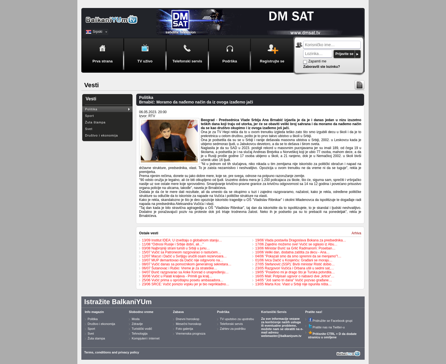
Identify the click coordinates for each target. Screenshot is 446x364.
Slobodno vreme (141, 312)
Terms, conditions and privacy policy (111, 352)
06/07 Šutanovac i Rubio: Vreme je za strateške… (179, 268)
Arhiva (356, 233)
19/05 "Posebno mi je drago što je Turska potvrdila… (295, 272)
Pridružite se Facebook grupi (330, 320)
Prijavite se (344, 54)
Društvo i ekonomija (101, 135)
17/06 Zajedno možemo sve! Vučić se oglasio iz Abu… (296, 244)
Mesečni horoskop (188, 324)
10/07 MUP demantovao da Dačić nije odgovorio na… (182, 260)
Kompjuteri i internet (146, 338)
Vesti (91, 98)
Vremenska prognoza (190, 333)
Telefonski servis (231, 324)
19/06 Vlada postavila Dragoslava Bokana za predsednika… (300, 240)
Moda (136, 319)
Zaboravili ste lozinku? (321, 67)
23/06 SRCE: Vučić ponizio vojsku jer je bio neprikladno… (185, 284)
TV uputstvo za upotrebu (237, 319)
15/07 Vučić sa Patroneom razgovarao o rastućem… (181, 252)
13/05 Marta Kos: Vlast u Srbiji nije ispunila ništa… (293, 284)
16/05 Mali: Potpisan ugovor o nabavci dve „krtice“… (294, 276)
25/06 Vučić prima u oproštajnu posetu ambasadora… (182, 280)
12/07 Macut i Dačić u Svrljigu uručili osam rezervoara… (184, 256)
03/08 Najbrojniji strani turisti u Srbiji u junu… (176, 248)
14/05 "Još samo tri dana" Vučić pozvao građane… (293, 280)
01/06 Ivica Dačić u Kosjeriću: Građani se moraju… (293, 260)
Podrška (223, 312)
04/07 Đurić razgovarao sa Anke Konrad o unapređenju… (185, 272)
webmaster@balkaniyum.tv (281, 335)
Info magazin (94, 312)
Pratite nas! (313, 312)
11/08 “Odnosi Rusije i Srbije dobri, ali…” (173, 244)
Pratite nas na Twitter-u (326, 327)
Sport (89, 115)
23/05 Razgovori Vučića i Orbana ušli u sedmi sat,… (294, 268)
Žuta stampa (96, 338)
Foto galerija (184, 328)
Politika (91, 109)
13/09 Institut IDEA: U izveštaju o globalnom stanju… (182, 240)
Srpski (97, 32)
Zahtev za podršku (233, 328)
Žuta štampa (95, 122)
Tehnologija (140, 333)
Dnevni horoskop (187, 319)
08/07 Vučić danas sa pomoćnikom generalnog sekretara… (186, 264)
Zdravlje (137, 324)
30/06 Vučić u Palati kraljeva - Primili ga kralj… (177, 276)
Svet (88, 129)
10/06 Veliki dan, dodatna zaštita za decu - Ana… (292, 252)
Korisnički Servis (273, 312)
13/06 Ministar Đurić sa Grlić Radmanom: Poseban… (295, 248)
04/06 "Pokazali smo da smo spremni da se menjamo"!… (298, 256)
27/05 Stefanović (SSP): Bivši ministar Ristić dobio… (294, 264)
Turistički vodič (142, 328)
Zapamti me (317, 61)
